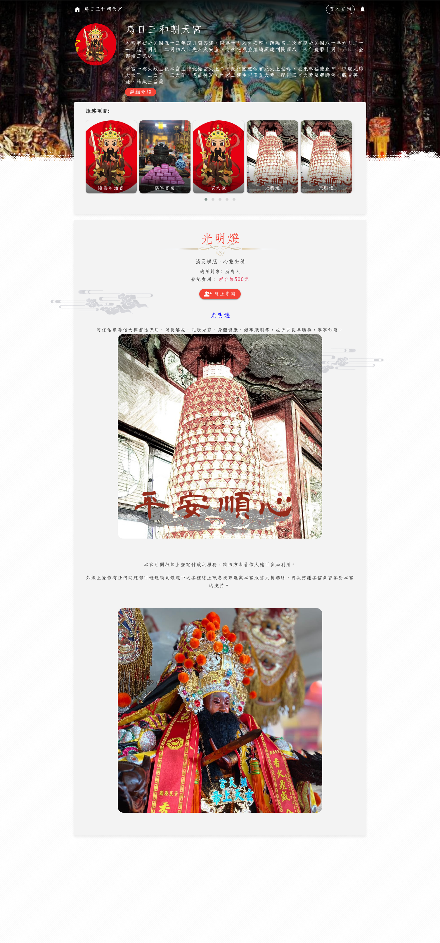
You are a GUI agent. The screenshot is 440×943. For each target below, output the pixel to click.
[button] (205, 199)
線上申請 (220, 294)
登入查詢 (340, 9)
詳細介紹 (140, 92)
